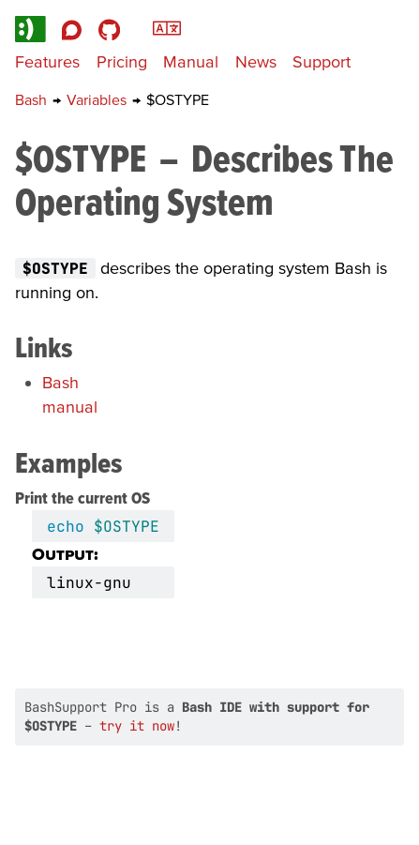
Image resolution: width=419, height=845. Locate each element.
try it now (136, 725)
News (256, 61)
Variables (98, 99)
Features (47, 61)
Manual (190, 61)
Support (321, 61)
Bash (33, 99)
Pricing (122, 61)
